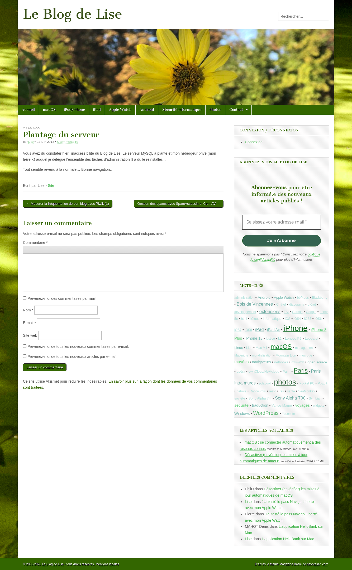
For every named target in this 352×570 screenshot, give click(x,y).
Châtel (281, 304)
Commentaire (35, 242)
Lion (249, 348)
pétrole (241, 391)
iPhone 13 (254, 338)
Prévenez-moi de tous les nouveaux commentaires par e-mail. (78, 346)
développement (245, 312)
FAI (286, 312)
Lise (31, 142)
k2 (280, 338)
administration (244, 298)
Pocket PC (307, 383)
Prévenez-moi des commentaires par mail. (62, 298)
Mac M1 (261, 348)
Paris (301, 370)
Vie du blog (32, 127)
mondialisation (262, 355)
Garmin (297, 312)
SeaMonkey (306, 391)
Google (311, 312)
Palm (286, 371)
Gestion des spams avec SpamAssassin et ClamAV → (178, 204)
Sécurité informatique (181, 109)
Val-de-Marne (282, 405)
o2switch (298, 362)
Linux (238, 348)
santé (291, 391)
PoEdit (322, 383)
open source (317, 362)
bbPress (303, 298)
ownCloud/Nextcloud (264, 371)
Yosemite (288, 414)
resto (272, 391)
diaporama (296, 304)
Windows (242, 413)
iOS (288, 319)
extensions (269, 311)
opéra (241, 371)
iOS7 (237, 330)
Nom (28, 310)
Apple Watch (120, 109)
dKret (312, 304)
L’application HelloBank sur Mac (288, 539)
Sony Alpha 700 (290, 398)
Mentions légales (107, 564)
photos (285, 382)
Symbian (315, 398)
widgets (318, 405)
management (304, 348)
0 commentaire (67, 142)
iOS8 (248, 330)
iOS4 (297, 319)
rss (281, 391)
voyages (302, 405)
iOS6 (318, 319)
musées (241, 362)
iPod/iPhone (74, 109)
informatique (272, 319)
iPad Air (273, 329)
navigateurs (261, 362)
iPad (97, 109)
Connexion (254, 142)
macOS (49, 109)
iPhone (295, 328)
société (239, 398)
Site (51, 185)
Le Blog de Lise (72, 14)
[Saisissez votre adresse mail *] (281, 222)
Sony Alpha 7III (260, 398)
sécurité (241, 405)
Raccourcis (258, 391)
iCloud (255, 319)
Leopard (311, 338)
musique (305, 355)
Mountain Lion (286, 355)
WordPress (266, 413)
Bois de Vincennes (255, 304)
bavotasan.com (317, 564)
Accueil (28, 109)
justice (270, 338)
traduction (260, 405)
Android (147, 109)
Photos (215, 109)
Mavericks (241, 355)
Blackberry (319, 298)
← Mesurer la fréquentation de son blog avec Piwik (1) (67, 204)
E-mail (29, 323)
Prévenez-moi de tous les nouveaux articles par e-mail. (72, 356)
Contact (236, 109)
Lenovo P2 (293, 338)
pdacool (265, 383)
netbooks (281, 362)
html (244, 319)
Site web (30, 335)
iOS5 (307, 319)
